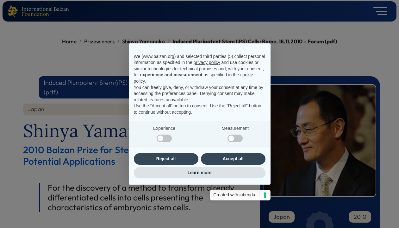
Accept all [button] (232, 158)
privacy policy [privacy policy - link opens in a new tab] (207, 62)
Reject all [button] (166, 158)
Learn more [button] (199, 172)
